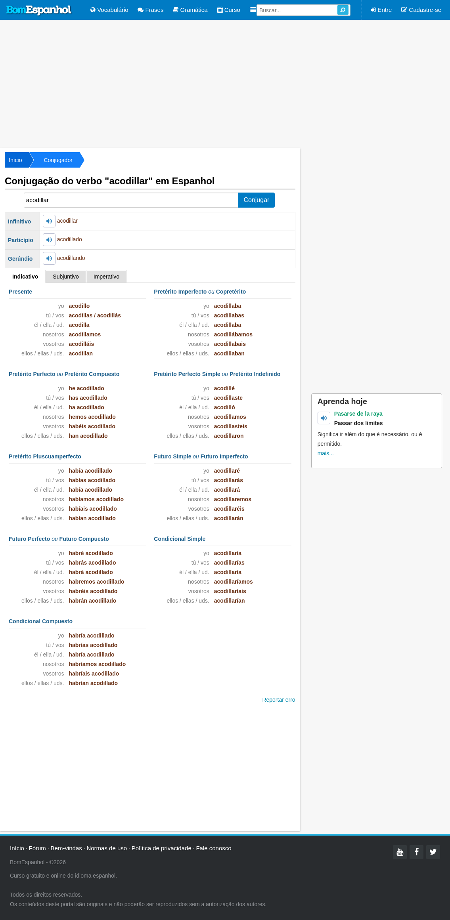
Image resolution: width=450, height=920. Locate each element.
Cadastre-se (421, 9)
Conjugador (58, 160)
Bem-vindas (66, 848)
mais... (326, 453)
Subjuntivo (66, 276)
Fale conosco (213, 848)
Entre (381, 9)
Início (15, 160)
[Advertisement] (225, 83)
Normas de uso (106, 848)
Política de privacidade (161, 848)
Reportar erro (278, 700)
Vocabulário (109, 9)
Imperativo (106, 276)
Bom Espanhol (39, 11)
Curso (228, 9)
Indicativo (25, 276)
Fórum (37, 848)
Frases (150, 9)
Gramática (190, 9)
